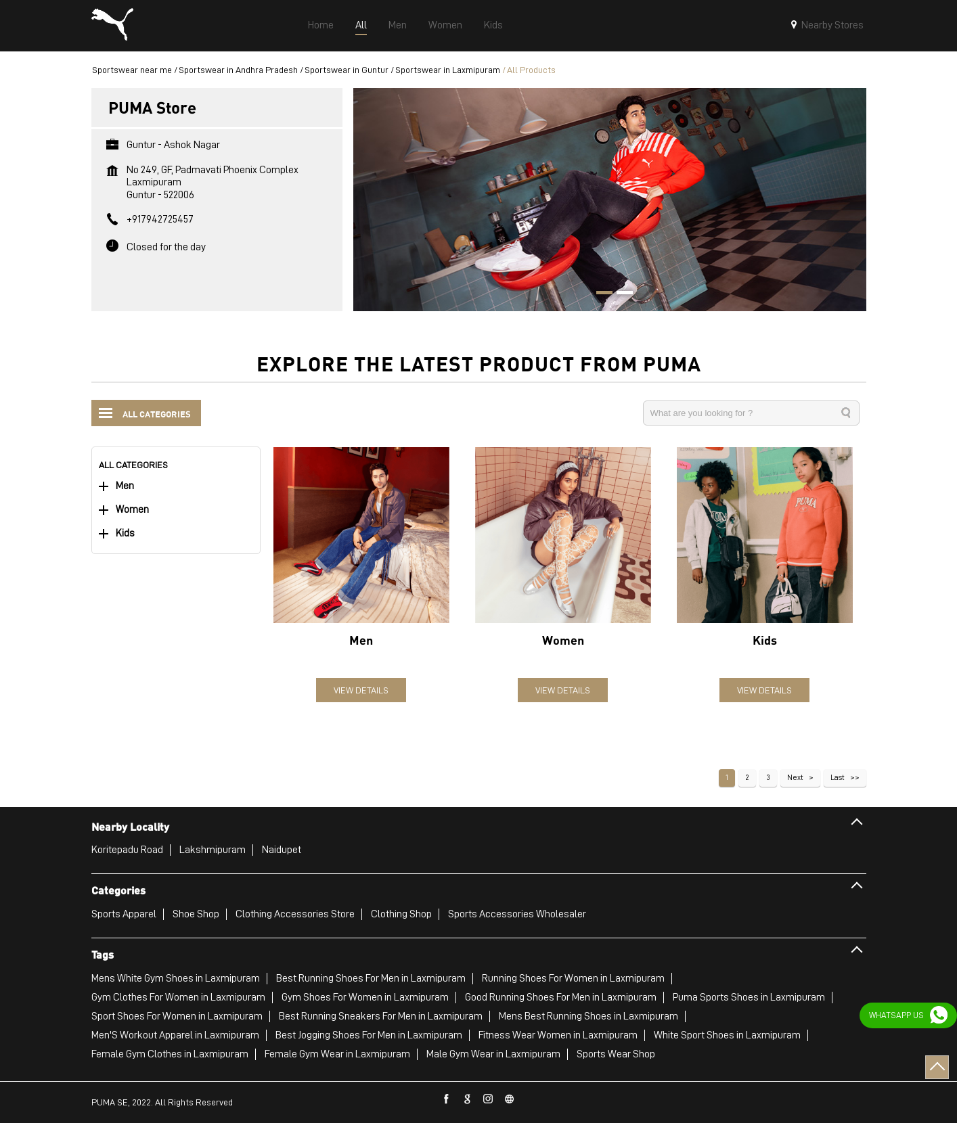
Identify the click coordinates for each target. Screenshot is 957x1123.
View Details (361, 690)
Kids (125, 533)
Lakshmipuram (212, 849)
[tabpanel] (609, 199)
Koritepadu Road (127, 849)
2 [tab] (620, 294)
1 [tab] (599, 294)
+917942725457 (160, 219)
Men (125, 486)
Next (795, 777)
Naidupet (281, 849)
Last (837, 777)
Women (132, 510)
